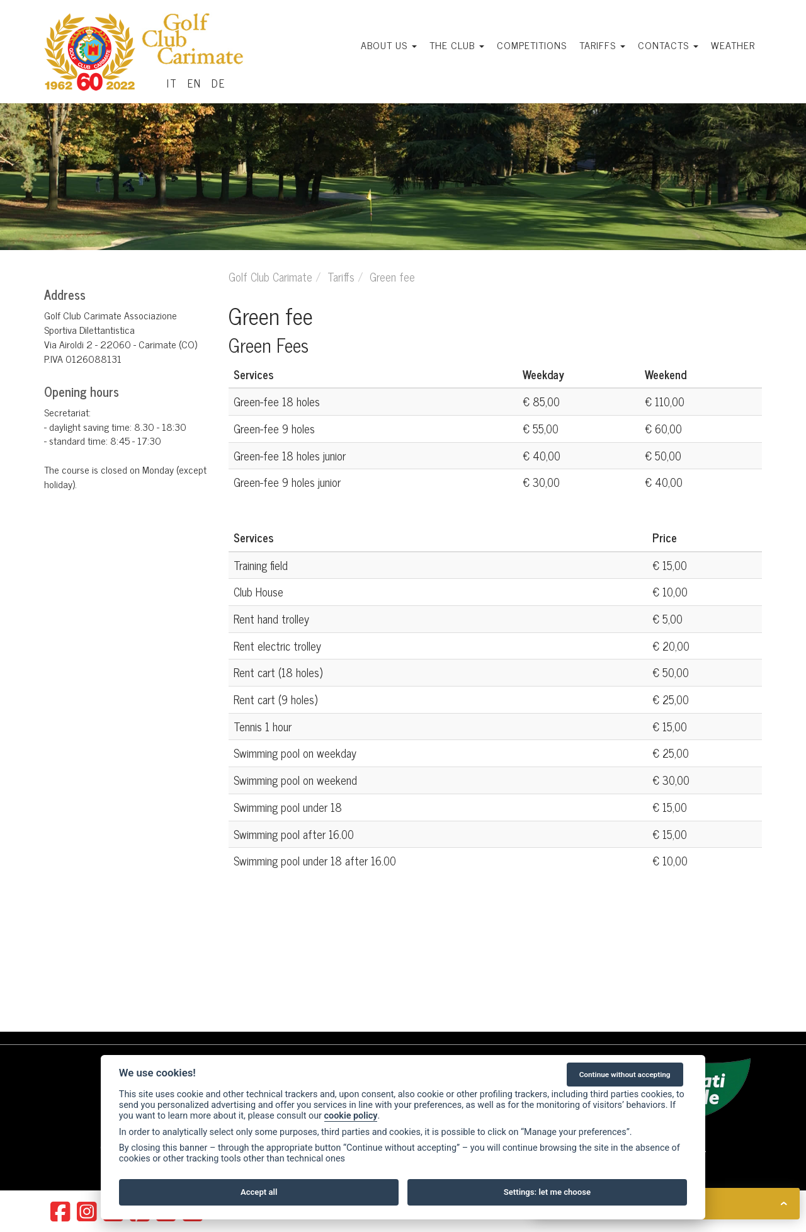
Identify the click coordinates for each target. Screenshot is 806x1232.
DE (218, 83)
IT (172, 83)
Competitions (532, 45)
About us (389, 45)
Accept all (259, 1192)
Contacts (668, 45)
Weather (733, 45)
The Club (456, 45)
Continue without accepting (625, 1074)
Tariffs (602, 45)
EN (195, 83)
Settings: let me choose (547, 1192)
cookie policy (351, 1115)
